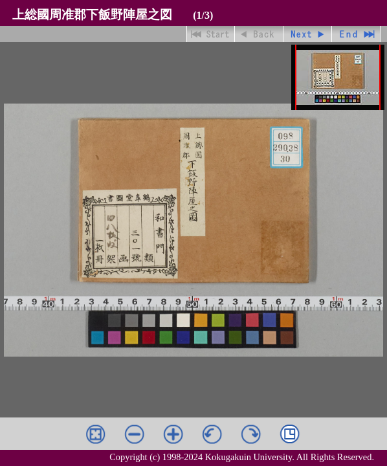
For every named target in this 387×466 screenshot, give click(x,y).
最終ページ (356, 34)
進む (307, 34)
